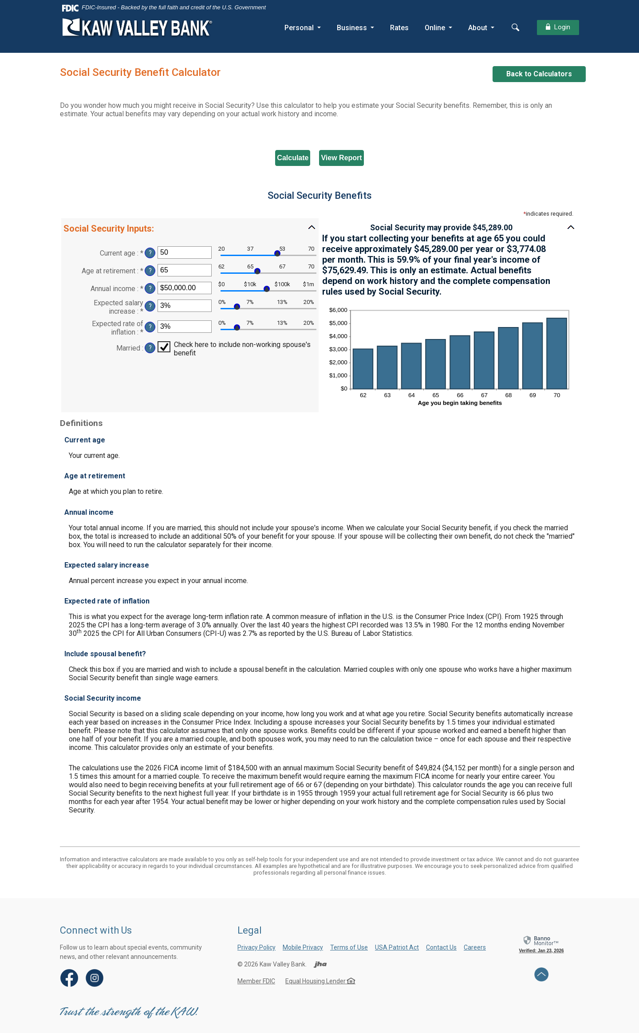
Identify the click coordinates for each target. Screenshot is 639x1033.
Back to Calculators (539, 74)
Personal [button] (298, 28)
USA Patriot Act (397, 947)
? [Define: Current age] (150, 253)
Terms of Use (349, 947)
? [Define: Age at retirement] (150, 271)
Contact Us (441, 947)
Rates (398, 28)
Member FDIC (256, 981)
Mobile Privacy (303, 947)
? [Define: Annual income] (150, 288)
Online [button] (434, 28)
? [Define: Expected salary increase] (150, 306)
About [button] (476, 28)
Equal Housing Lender (320, 981)
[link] (541, 944)
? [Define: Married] (150, 348)
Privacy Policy (256, 947)
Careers (475, 947)
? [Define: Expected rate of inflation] (150, 327)
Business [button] (351, 28)
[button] (190, 228)
